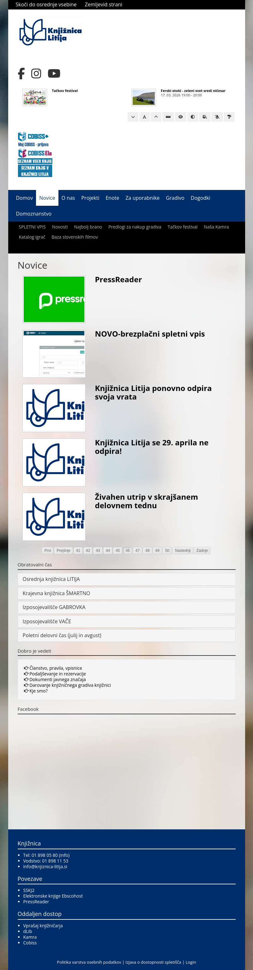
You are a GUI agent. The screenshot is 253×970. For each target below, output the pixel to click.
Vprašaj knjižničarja (43, 926)
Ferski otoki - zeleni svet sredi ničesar (193, 90)
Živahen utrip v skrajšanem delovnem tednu (146, 500)
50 (167, 550)
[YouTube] (54, 73)
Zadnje (202, 550)
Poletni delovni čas (45, 635)
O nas (68, 197)
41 (78, 550)
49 (157, 550)
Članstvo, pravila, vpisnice (53, 668)
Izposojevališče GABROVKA (54, 607)
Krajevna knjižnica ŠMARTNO (56, 593)
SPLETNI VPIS (32, 227)
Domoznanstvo (34, 213)
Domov (24, 197)
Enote (112, 197)
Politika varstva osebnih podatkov (89, 962)
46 (127, 550)
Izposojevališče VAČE (47, 621)
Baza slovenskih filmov (74, 237)
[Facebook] (21, 73)
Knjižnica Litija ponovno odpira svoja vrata (153, 392)
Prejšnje (63, 550)
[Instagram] (36, 73)
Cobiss (30, 943)
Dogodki (200, 197)
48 (147, 550)
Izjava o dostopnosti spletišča (153, 962)
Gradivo (175, 197)
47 (138, 550)
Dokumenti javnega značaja (55, 679)
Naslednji (182, 550)
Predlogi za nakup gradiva (134, 227)
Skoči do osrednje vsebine (46, 4)
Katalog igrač (32, 237)
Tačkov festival (65, 90)
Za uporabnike (142, 197)
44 (108, 550)
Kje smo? (36, 691)
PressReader (118, 279)
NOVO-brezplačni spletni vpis (150, 333)
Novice (47, 197)
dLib (27, 931)
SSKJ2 (29, 890)
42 (88, 550)
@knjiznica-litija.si (49, 866)
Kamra (30, 937)
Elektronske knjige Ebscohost (53, 896)
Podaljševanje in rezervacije (55, 674)
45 (118, 550)
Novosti (60, 227)
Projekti (90, 197)
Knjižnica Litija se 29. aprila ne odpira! (152, 446)
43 (98, 550)
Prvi (48, 550)
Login (191, 962)
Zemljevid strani (104, 4)
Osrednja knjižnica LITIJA (51, 579)
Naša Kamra (216, 227)
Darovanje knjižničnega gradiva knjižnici (67, 685)
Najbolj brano (88, 227)
